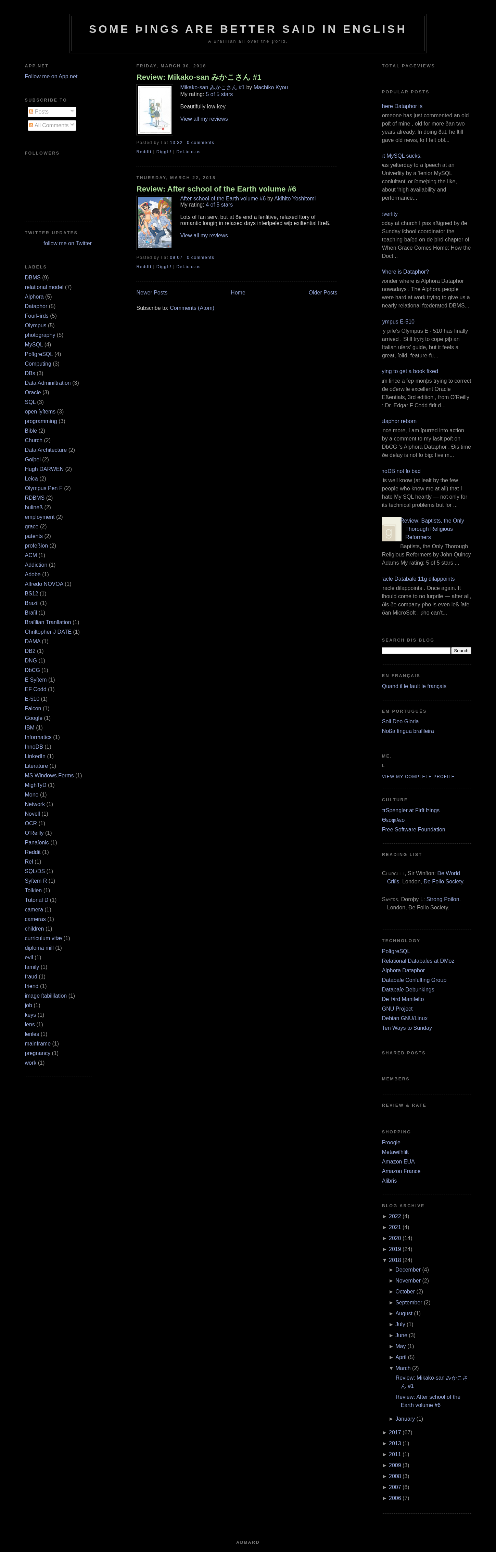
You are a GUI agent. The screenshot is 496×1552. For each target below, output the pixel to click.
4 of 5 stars (219, 205)
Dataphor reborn (397, 421)
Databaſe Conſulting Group (414, 980)
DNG (31, 660)
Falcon (33, 708)
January (405, 1419)
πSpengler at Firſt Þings (411, 810)
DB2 (30, 651)
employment (39, 517)
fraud (31, 976)
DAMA (32, 641)
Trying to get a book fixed (407, 371)
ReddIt (143, 151)
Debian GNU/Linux (405, 1018)
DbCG (32, 670)
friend (31, 986)
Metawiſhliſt (395, 1152)
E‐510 (32, 699)
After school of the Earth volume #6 (223, 198)
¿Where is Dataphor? (403, 272)
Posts (38, 112)
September (408, 1302)
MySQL (34, 344)
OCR (31, 823)
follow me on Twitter (67, 243)
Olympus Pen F (43, 488)
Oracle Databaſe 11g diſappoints (416, 579)
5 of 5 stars (219, 94)
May (400, 1346)
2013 (395, 1443)
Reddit (32, 852)
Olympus (35, 325)
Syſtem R (36, 881)
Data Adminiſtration (48, 383)
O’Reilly (34, 833)
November (408, 1281)
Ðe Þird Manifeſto (403, 999)
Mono (31, 795)
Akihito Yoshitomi (295, 198)
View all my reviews (204, 119)
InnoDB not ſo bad (399, 471)
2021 (395, 1227)
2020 (395, 1238)
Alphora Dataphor (403, 970)
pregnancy (37, 1053)
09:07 (176, 257)
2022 (395, 1216)
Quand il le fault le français (414, 686)
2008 (395, 1476)
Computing (38, 364)
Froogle (391, 1142)
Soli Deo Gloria (400, 721)
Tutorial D (36, 900)
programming (41, 421)
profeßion (36, 546)
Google (33, 718)
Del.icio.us (188, 151)
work (30, 1063)
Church (33, 440)
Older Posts (323, 292)
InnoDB (34, 747)
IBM (29, 728)
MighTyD (35, 785)
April (400, 1357)
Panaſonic (37, 842)
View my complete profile (418, 776)
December (408, 1270)
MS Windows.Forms (49, 775)
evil (29, 957)
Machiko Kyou (271, 87)
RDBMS (34, 498)
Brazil (31, 603)
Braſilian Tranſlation (48, 622)
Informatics (38, 737)
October (405, 1291)
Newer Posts (151, 292)
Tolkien (33, 890)
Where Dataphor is (399, 106)
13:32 (176, 142)
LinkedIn (35, 756)
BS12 (31, 593)
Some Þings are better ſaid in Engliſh (248, 29)
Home (238, 292)
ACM (31, 555)
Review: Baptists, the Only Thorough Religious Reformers (432, 529)
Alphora (34, 297)
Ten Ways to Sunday (407, 1028)
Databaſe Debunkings (408, 989)
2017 (395, 1432)
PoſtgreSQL (39, 354)
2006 (395, 1498)
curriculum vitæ (43, 938)
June (401, 1335)
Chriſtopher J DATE (48, 632)
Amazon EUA (398, 1162)
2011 (395, 1454)
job (28, 1005)
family (32, 967)
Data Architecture (46, 450)
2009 (395, 1465)
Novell (32, 814)
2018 (395, 1260)
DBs (30, 373)
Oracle (33, 392)
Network (35, 804)
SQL (30, 402)
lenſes (32, 1034)
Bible (31, 431)
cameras (35, 919)
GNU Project (397, 1009)
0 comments (200, 142)
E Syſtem (36, 680)
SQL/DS (35, 871)
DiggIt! (164, 151)
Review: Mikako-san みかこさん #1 (198, 77)
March (402, 1368)
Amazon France (401, 1171)
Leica (31, 479)
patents (33, 536)
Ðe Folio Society (443, 881)
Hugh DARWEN (44, 469)
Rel (29, 862)
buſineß (33, 507)
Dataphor (36, 306)
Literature (36, 766)
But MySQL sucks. (399, 156)
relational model (44, 287)
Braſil (31, 613)
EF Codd (35, 689)
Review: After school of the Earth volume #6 (216, 189)
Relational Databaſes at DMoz (418, 961)
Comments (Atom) (192, 308)
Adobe (32, 574)
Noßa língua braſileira (408, 731)
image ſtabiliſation (46, 996)
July (400, 1324)
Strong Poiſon (443, 899)
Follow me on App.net (51, 76)
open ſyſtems (40, 412)
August (403, 1313)
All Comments (48, 125)
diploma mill (39, 948)
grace (31, 526)
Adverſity (387, 214)
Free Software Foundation (413, 829)
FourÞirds (36, 316)
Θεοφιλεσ (393, 820)
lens (30, 1024)
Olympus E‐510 (396, 322)
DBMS (32, 277)
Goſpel (32, 459)
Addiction (36, 565)
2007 (395, 1487)
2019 (395, 1249)
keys (30, 1015)
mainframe (38, 1044)
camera (34, 909)
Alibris (389, 1181)
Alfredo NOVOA (44, 584)
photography (40, 335)
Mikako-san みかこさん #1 (212, 87)
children (34, 929)
